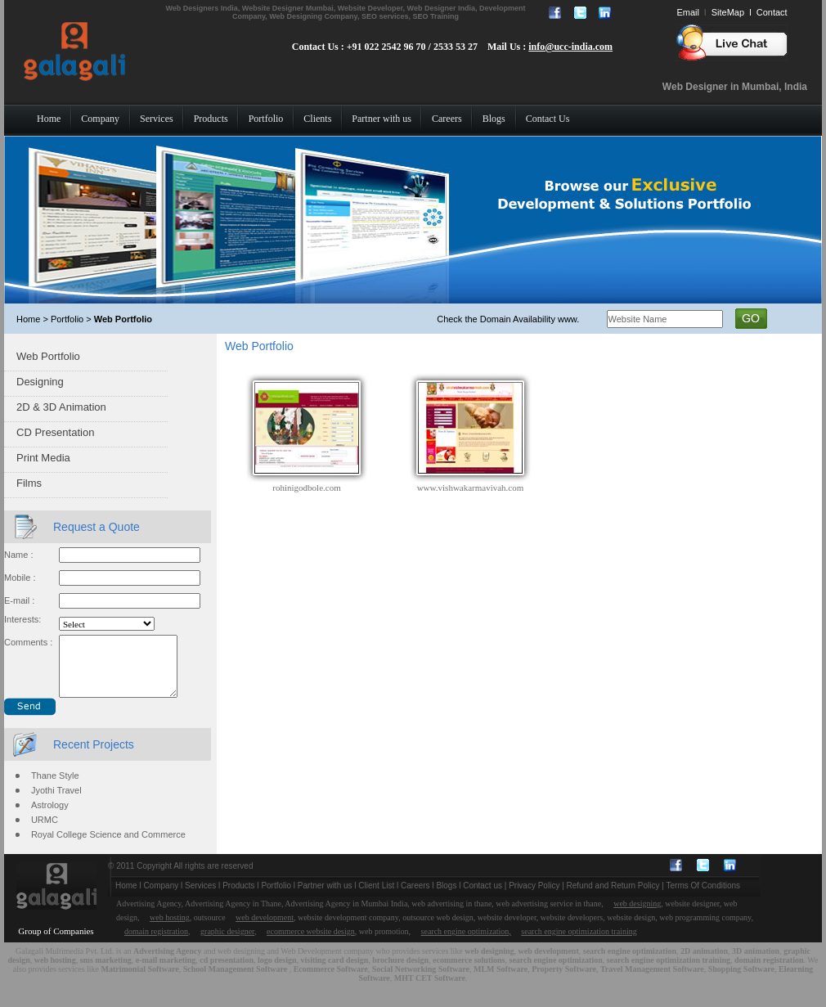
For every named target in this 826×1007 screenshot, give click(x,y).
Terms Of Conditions (704, 897)
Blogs (446, 897)
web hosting (170, 929)
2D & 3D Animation (61, 407)
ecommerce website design (311, 943)
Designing (40, 381)
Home (126, 897)
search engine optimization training (578, 943)
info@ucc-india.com (570, 46)
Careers (415, 897)
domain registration (156, 943)
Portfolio (276, 897)
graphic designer (227, 943)
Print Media (43, 458)
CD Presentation (55, 432)
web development (265, 929)
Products (238, 897)
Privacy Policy (534, 897)
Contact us (482, 897)
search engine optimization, (466, 943)
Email (687, 12)
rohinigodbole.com (306, 487)
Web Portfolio (48, 356)
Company (160, 897)
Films (29, 483)
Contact (772, 12)
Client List (376, 897)
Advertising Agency (167, 963)
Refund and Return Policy (613, 897)
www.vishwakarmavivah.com (470, 487)
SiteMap (728, 12)
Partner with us (325, 897)
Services (200, 897)
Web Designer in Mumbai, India (734, 86)
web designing (637, 915)
